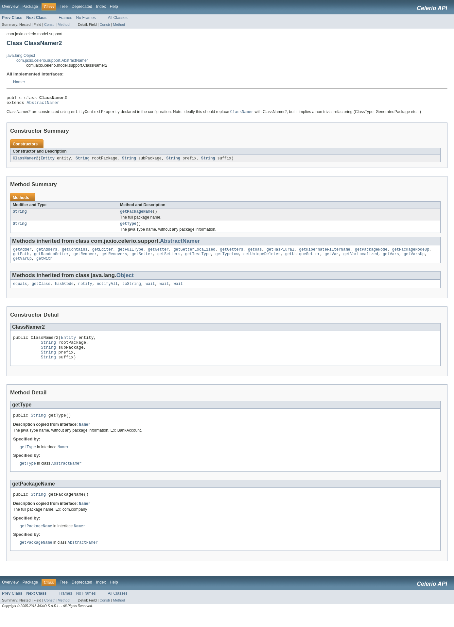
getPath (21, 259)
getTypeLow (226, 259)
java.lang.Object (21, 55)
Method (63, 24)
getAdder (22, 253)
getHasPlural (280, 253)
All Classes (118, 17)
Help (114, 6)
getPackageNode (371, 253)
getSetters (169, 259)
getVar (331, 259)
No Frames (86, 17)
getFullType (130, 253)
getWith (44, 264)
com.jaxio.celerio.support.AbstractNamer (52, 60)
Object (125, 281)
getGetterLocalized (194, 253)
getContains (74, 253)
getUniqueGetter (302, 259)
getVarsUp (414, 259)
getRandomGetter (51, 259)
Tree (64, 6)
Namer (19, 82)
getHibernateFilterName (324, 253)
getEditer (102, 253)
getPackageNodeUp (410, 253)
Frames (65, 17)
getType (128, 227)
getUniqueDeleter (262, 259)
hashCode (64, 290)
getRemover (85, 259)
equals (20, 290)
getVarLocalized (360, 259)
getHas (255, 253)
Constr (49, 24)
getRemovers (114, 259)
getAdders (46, 253)
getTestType (198, 259)
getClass (41, 290)
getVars (391, 259)
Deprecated (82, 6)
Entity (48, 160)
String (83, 160)
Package (30, 6)
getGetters (231, 253)
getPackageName (136, 214)
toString (131, 290)
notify (85, 290)
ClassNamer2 (25, 160)
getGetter (158, 253)
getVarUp (22, 264)
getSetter (141, 259)
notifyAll (107, 290)
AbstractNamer (43, 104)
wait (150, 290)
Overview (10, 6)
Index (101, 6)
